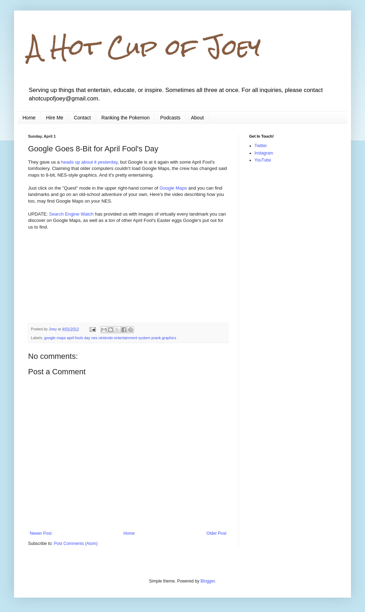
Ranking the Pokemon (125, 117)
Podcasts (170, 117)
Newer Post (41, 533)
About (197, 117)
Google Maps (173, 188)
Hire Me (54, 117)
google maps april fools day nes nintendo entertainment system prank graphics (110, 338)
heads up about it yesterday (89, 162)
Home (28, 117)
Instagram (263, 153)
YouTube (262, 160)
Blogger (207, 581)
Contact (82, 117)
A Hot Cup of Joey (144, 47)
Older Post (216, 533)
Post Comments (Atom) (76, 543)
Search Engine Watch (71, 214)
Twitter (260, 145)
